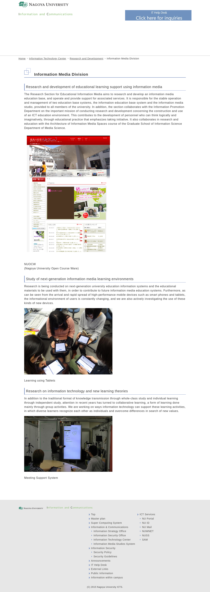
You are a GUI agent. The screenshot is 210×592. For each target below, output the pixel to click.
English (186, 4)
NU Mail (147, 527)
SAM (145, 539)
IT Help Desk (99, 565)
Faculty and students (125, 5)
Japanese (176, 4)
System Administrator (154, 5)
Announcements (100, 560)
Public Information (102, 573)
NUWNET (148, 531)
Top (93, 514)
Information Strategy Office (123, 33)
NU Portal (148, 518)
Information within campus (107, 577)
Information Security (103, 548)
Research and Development (86, 58)
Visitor (104, 5)
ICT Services (62, 46)
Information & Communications (43, 33)
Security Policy (103, 552)
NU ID (145, 522)
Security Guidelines (105, 556)
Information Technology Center (87, 33)
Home (22, 58)
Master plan (98, 518)
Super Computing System (106, 522)
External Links (99, 569)
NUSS (145, 535)
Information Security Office (154, 33)
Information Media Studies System (34, 46)
